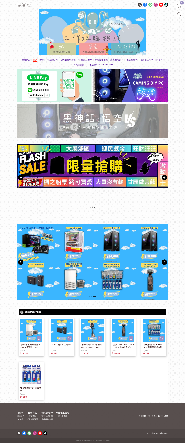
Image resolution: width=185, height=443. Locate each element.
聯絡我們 (20, 416)
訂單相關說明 (32, 419)
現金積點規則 (62, 413)
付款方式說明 (47, 413)
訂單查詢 (32, 416)
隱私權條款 (62, 416)
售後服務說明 (47, 419)
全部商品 (32, 413)
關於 (20, 413)
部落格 (20, 419)
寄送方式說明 (47, 416)
